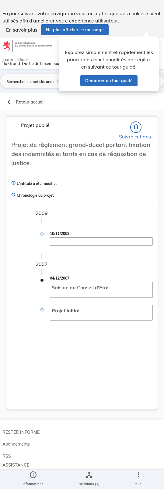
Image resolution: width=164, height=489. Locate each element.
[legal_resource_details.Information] (33, 479)
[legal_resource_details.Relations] (89, 479)
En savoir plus (21, 30)
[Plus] (138, 479)
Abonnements (16, 444)
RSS (6, 456)
